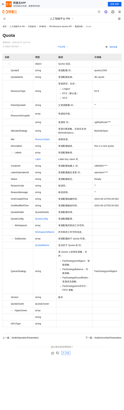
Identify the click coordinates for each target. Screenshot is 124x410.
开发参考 (32, 26)
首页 (4, 26)
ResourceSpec (42, 139)
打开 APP (114, 4)
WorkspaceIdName (44, 232)
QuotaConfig (41, 218)
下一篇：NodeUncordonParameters (103, 337)
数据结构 (79, 26)
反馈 (65, 353)
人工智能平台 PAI (17, 26)
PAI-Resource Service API (60, 26)
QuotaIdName (42, 245)
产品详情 (61, 47)
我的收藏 (113, 47)
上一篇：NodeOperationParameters (21, 337)
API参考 (42, 26)
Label (38, 159)
